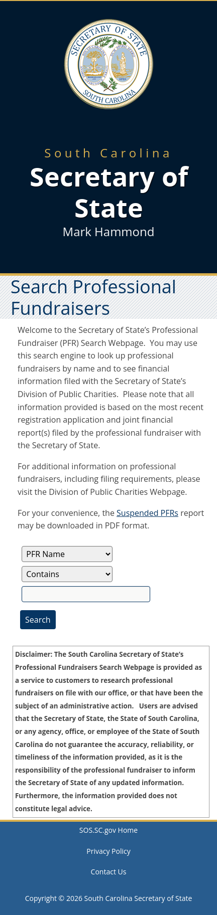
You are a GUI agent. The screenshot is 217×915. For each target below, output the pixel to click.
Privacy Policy (108, 851)
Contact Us (109, 871)
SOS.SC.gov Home (108, 830)
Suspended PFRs (147, 512)
